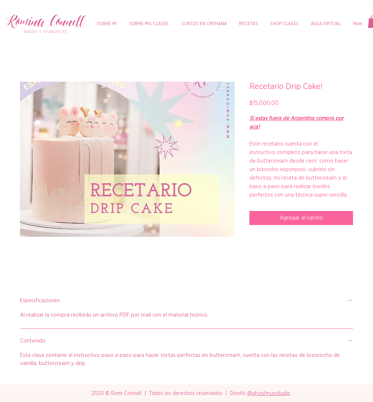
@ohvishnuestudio (268, 393)
